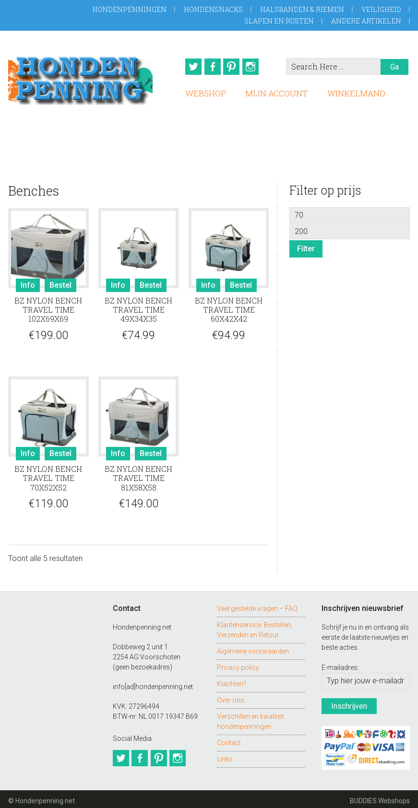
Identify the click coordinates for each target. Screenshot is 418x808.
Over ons (230, 697)
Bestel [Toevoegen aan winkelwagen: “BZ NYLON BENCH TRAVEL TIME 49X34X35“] (151, 282)
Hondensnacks (213, 9)
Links (225, 756)
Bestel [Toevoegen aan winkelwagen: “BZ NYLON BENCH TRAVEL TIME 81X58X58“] (151, 450)
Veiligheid (381, 9)
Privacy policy (238, 664)
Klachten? (231, 680)
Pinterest (234, 67)
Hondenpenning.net (80, 77)
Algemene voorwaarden (253, 648)
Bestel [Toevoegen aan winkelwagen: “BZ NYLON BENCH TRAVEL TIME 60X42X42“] (241, 282)
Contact (229, 739)
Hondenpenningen (129, 9)
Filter (306, 245)
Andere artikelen (366, 20)
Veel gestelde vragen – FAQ (257, 605)
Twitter (190, 67)
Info (28, 282)
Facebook (212, 67)
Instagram (256, 67)
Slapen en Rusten (279, 20)
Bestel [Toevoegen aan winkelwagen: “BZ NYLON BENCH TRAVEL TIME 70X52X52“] (60, 450)
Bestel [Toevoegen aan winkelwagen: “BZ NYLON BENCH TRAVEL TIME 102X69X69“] (60, 282)
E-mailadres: (340, 664)
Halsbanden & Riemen (302, 9)
